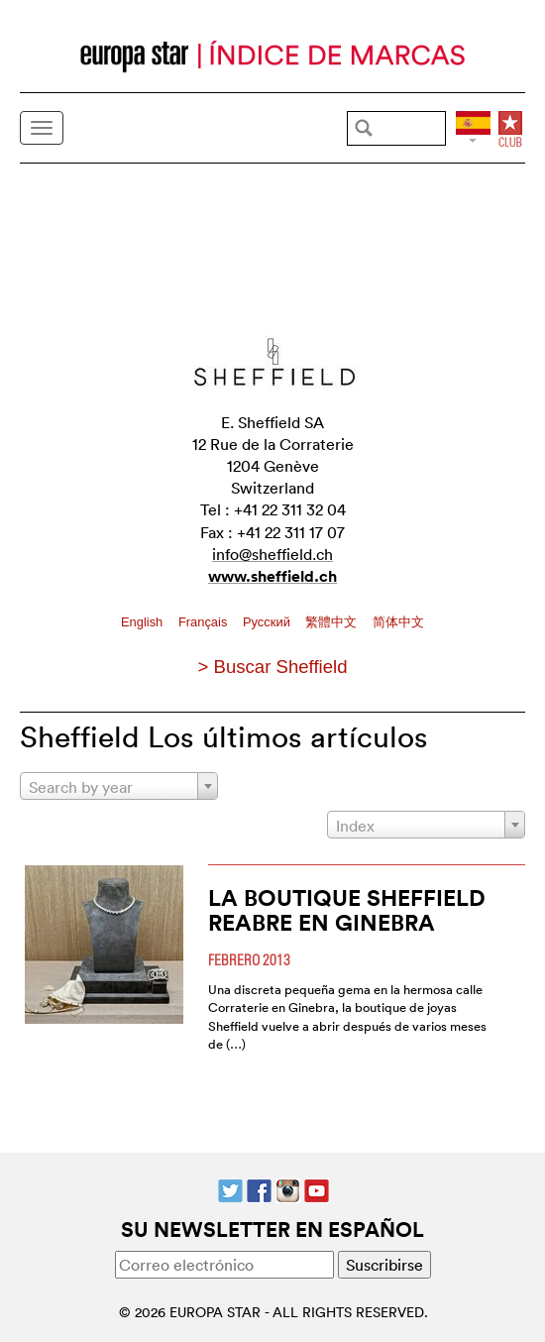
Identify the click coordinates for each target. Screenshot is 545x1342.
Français (204, 622)
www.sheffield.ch (272, 576)
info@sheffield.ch (272, 554)
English (143, 622)
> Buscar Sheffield (272, 666)
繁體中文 (333, 622)
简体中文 (398, 622)
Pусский (268, 622)
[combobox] (119, 786)
